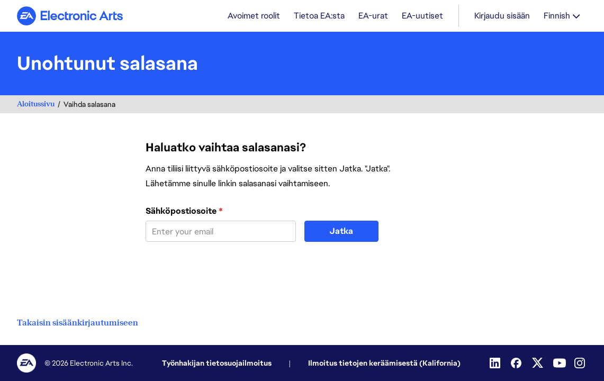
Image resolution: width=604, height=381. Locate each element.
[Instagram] (580, 363)
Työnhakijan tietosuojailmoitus (217, 363)
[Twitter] (538, 363)
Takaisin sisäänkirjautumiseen (77, 323)
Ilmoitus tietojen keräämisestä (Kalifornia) (384, 363)
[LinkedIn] (496, 363)
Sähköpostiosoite (184, 211)
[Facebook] (517, 363)
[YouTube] (559, 363)
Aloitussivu (36, 103)
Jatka (341, 231)
